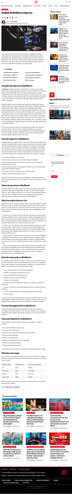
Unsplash (16, 387)
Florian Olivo (9, 387)
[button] (2, 2)
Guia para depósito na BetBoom (32, 77)
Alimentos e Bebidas (57, 447)
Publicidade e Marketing (35, 447)
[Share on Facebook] (2, 18)
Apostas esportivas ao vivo (9, 80)
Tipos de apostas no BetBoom (10, 77)
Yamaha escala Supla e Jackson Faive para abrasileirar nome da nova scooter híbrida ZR (64, 69)
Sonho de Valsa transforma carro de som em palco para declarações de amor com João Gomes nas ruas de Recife (59, 421)
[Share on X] (5, 18)
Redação (9, 426)
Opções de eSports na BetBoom (11, 72)
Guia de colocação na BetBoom (32, 72)
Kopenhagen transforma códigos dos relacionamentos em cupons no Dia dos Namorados (64, 79)
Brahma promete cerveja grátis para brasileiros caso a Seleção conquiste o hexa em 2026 (64, 58)
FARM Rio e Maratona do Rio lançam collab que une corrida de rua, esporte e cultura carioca (12, 453)
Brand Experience (56, 413)
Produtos (31, 413)
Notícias (5, 9)
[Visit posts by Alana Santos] (3, 22)
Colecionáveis (9, 413)
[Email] (7, 18)
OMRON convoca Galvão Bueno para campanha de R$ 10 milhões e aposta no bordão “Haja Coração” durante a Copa (64, 33)
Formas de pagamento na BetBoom (33, 75)
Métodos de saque (29, 80)
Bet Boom (6, 89)
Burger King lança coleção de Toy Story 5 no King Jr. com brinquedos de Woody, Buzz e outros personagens (12, 420)
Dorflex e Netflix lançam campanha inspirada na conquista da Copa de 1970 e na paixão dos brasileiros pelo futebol (64, 19)
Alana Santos (14, 21)
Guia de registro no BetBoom (10, 75)
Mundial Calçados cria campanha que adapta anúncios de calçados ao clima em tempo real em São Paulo (35, 420)
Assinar (54, 176)
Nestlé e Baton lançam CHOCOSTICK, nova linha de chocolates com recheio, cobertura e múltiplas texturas (59, 454)
